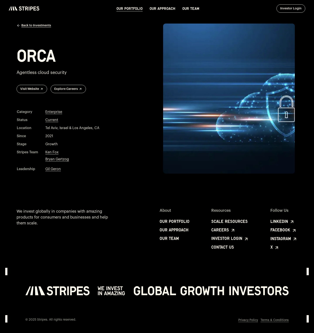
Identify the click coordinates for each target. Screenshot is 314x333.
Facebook (283, 230)
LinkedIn (282, 221)
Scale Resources (229, 221)
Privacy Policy (248, 320)
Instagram (283, 239)
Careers (223, 230)
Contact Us (222, 247)
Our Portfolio (129, 8)
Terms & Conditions (275, 320)
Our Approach (162, 8)
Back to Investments (34, 25)
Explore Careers (68, 89)
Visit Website (31, 89)
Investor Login (292, 8)
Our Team (190, 8)
